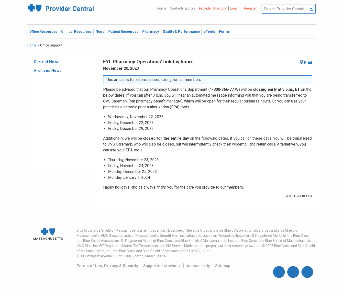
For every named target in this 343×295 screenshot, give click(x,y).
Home (161, 8)
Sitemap (222, 265)
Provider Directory (213, 8)
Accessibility (198, 265)
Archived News (48, 70)
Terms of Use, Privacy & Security (107, 265)
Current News (46, 61)
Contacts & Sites (182, 8)
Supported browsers (162, 265)
